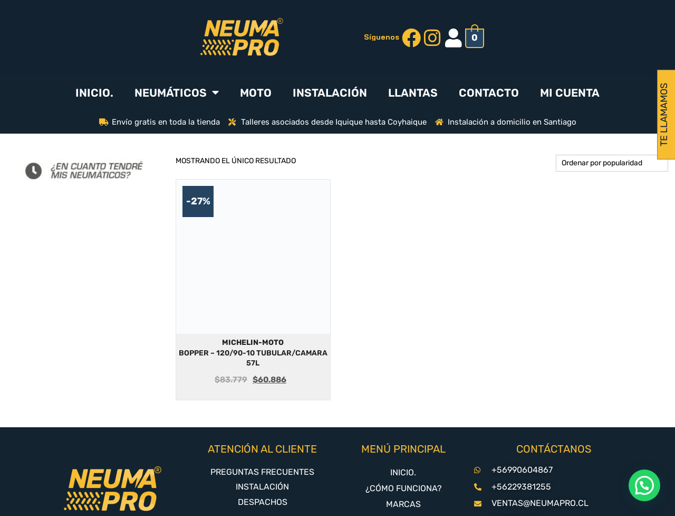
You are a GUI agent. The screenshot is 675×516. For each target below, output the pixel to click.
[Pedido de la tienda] (612, 163)
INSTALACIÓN (330, 92)
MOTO (256, 92)
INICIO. (94, 92)
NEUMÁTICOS (176, 93)
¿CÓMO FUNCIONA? (403, 444)
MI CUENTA (570, 92)
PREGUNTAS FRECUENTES (262, 428)
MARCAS (403, 460)
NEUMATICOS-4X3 (403, 476)
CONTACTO (489, 92)
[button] (644, 485)
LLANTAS (413, 92)
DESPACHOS (262, 458)
